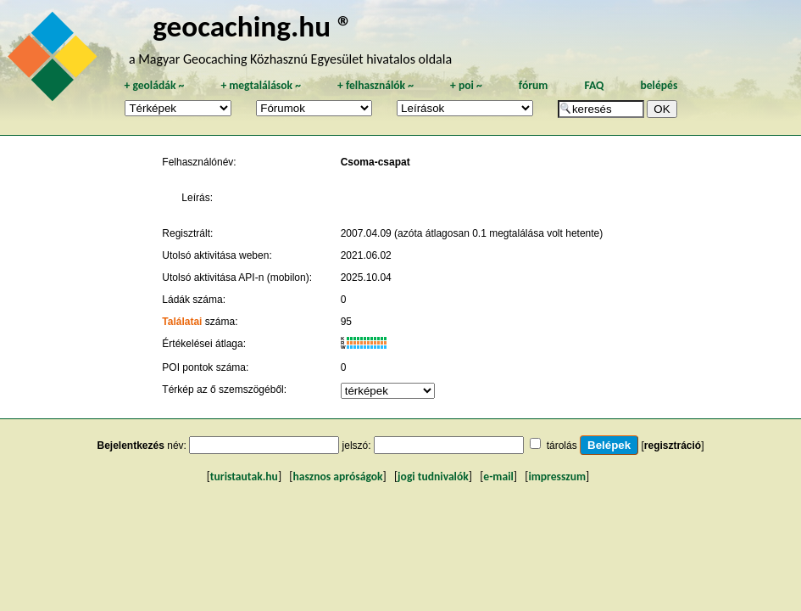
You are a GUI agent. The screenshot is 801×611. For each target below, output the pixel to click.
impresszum (557, 476)
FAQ (594, 85)
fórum (533, 85)
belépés (658, 85)
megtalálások (260, 85)
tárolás (562, 445)
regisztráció (672, 445)
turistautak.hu (244, 476)
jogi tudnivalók (433, 476)
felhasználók (375, 85)
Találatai (182, 322)
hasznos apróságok (337, 476)
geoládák (153, 85)
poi (466, 85)
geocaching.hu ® (253, 26)
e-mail (498, 476)
